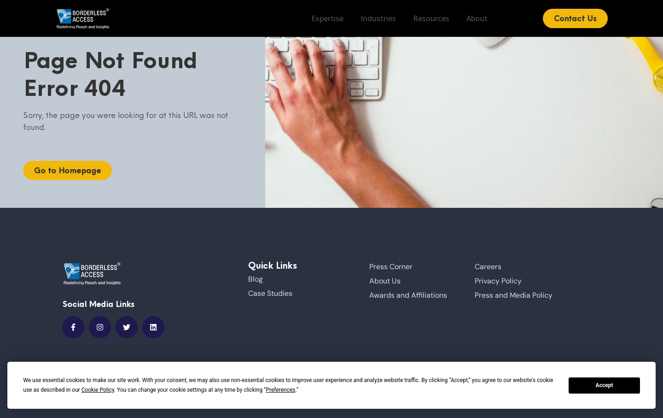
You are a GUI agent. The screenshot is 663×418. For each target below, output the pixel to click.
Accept (604, 385)
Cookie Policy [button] (97, 390)
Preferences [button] (280, 390)
